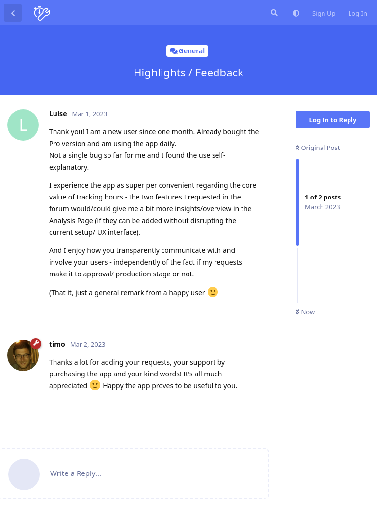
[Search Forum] (273, 13)
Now (305, 311)
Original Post (318, 147)
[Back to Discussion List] (13, 13)
